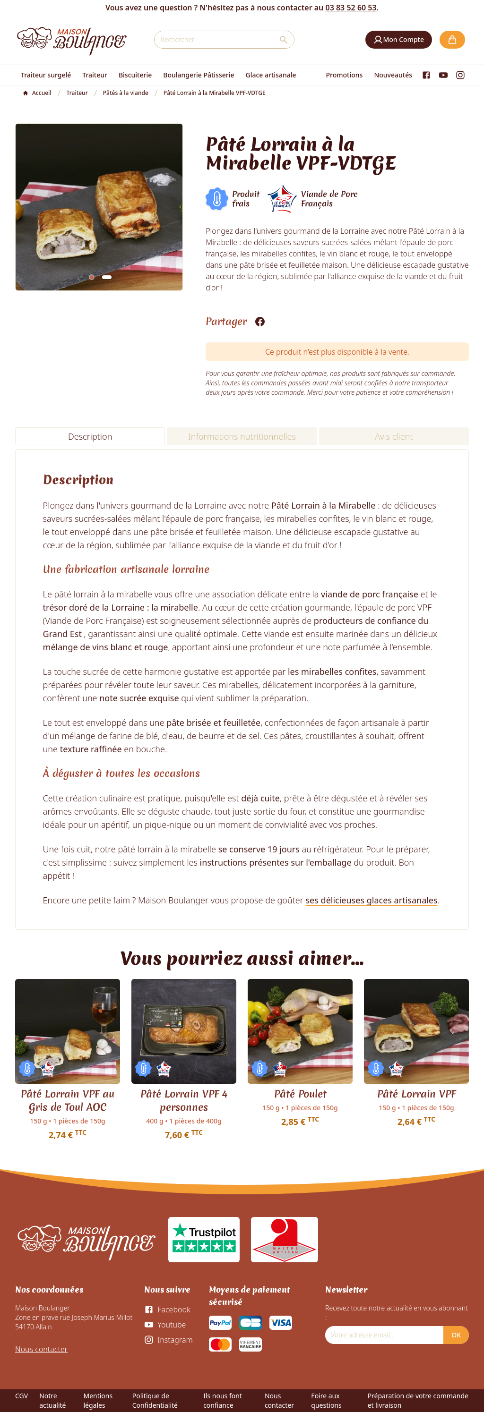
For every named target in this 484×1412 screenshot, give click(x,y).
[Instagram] (460, 75)
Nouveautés (393, 74)
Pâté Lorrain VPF (416, 1094)
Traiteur (94, 74)
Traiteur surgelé (46, 74)
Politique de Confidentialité (155, 1400)
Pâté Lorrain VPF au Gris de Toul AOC (67, 1101)
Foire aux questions (326, 1400)
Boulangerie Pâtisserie (198, 74)
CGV (21, 1395)
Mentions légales (97, 1400)
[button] (398, 40)
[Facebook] (426, 75)
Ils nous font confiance (222, 1400)
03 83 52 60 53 (350, 7)
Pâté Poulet (300, 1094)
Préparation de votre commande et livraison (418, 1400)
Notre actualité (52, 1400)
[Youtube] (443, 75)
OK (456, 1334)
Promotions (344, 74)
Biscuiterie (135, 74)
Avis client (394, 436)
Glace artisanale (270, 74)
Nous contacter (41, 1349)
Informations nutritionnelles (242, 436)
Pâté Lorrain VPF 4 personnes (183, 1101)
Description (90, 436)
